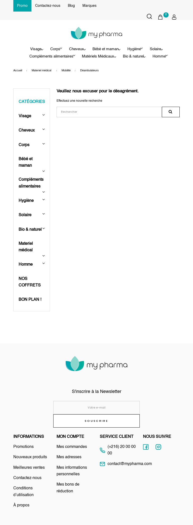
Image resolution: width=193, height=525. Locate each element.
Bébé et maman (105, 49)
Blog (71, 6)
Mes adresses (69, 457)
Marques (89, 6)
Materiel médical (26, 247)
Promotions (23, 447)
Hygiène (26, 201)
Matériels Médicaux (96, 56)
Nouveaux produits (30, 457)
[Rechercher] (109, 112)
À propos (21, 505)
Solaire (160, 49)
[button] (163, 17)
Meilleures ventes (29, 468)
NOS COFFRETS (30, 282)
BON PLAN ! (30, 300)
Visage (29, 49)
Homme (26, 265)
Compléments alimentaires (31, 183)
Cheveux (74, 49)
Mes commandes (72, 447)
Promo (22, 6)
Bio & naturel (133, 56)
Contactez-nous (47, 6)
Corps (24, 145)
